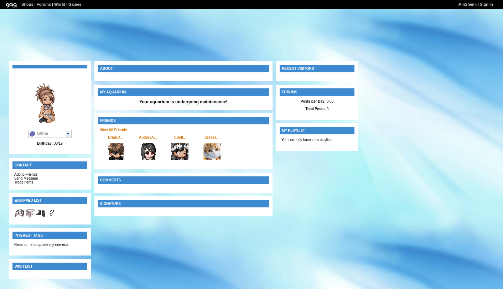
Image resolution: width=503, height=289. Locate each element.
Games (75, 4)
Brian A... (116, 137)
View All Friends (113, 130)
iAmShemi (467, 4)
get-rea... (211, 137)
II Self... (179, 137)
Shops (27, 4)
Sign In (486, 4)
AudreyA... (148, 137)
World (59, 4)
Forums (44, 4)
